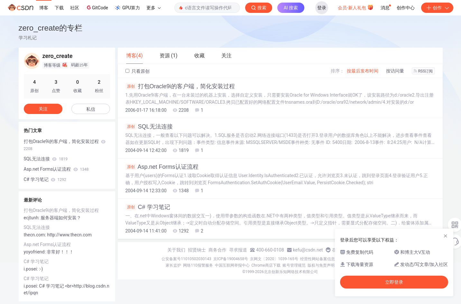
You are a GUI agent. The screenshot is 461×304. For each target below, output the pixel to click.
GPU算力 (127, 8)
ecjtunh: (32, 217)
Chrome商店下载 (266, 265)
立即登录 (394, 282)
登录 (321, 7)
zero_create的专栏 (51, 28)
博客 (43, 7)
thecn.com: (35, 234)
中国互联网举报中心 (232, 265)
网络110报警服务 (198, 265)
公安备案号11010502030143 (186, 259)
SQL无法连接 (149, 126)
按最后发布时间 (362, 70)
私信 (90, 109)
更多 (153, 7)
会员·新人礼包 (355, 7)
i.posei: (31, 268)
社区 (74, 7)
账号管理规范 (294, 265)
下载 (59, 7)
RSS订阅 (423, 71)
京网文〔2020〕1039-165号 (274, 259)
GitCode (97, 7)
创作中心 (406, 7)
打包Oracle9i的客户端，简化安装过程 (180, 86)
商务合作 (217, 249)
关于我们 (176, 249)
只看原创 (137, 71)
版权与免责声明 (321, 265)
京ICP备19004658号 (230, 259)
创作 (437, 7)
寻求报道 (238, 249)
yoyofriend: (35, 251)
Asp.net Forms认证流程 (161, 167)
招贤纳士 (197, 249)
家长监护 (173, 265)
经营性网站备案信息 (317, 259)
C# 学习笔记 (147, 207)
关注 (43, 108)
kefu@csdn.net (308, 249)
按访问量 (395, 70)
